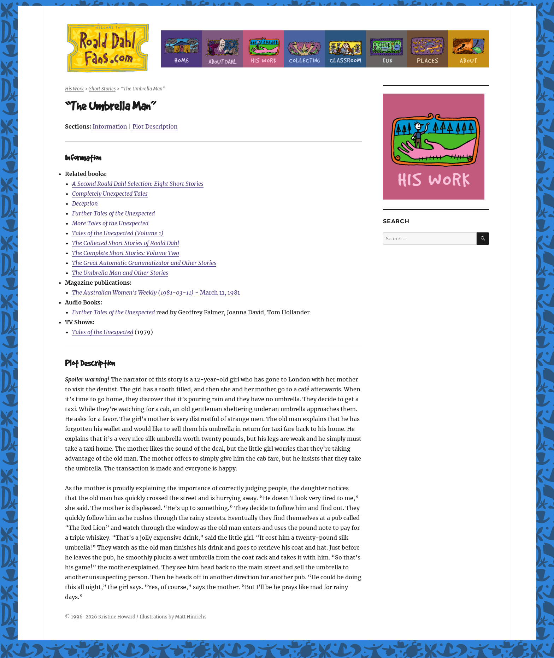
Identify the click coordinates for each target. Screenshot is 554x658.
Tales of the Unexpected (102, 332)
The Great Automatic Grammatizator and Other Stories (144, 262)
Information (110, 126)
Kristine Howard (116, 617)
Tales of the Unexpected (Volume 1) (118, 233)
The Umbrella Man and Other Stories (120, 272)
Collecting (304, 48)
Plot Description (155, 126)
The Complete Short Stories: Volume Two (125, 252)
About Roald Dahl (222, 48)
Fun (386, 48)
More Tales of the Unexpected (110, 223)
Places (427, 48)
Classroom (345, 48)
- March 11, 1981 (156, 292)
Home (181, 48)
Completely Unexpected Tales (110, 193)
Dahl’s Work (263, 48)
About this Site (468, 48)
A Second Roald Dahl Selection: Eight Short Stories (138, 183)
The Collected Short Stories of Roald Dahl (125, 243)
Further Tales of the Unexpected (113, 213)
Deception (85, 203)
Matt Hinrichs (191, 617)
